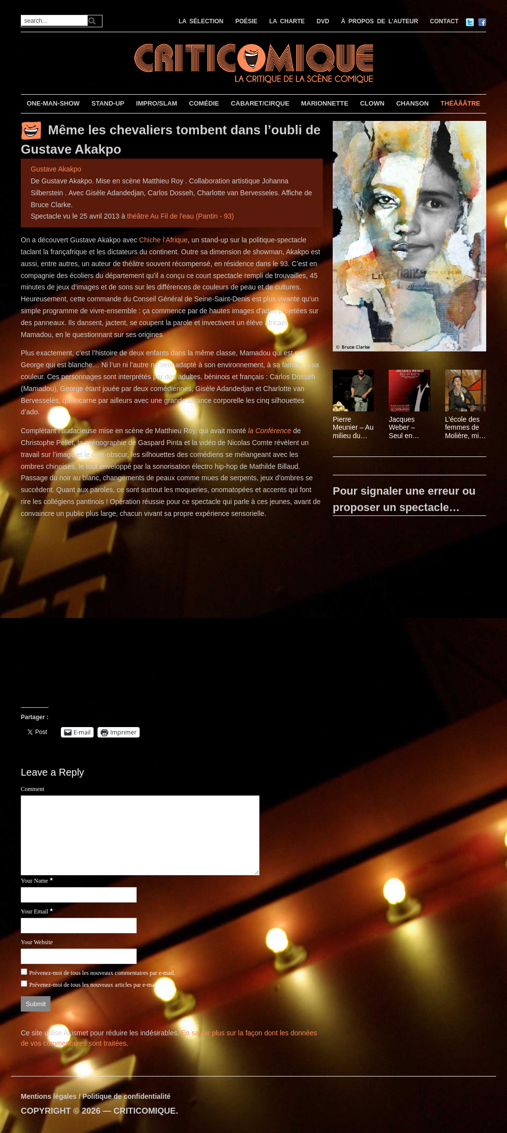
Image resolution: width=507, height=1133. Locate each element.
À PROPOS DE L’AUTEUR (379, 21)
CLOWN (372, 103)
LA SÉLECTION (201, 21)
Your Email (34, 911)
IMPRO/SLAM (156, 103)
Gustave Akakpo (56, 169)
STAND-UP (108, 103)
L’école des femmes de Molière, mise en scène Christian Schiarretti (465, 427)
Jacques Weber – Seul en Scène (402, 427)
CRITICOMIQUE (144, 1111)
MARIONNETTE (324, 103)
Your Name (34, 880)
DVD (323, 21)
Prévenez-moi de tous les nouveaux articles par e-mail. (94, 984)
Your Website (37, 942)
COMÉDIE (204, 103)
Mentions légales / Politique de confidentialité (96, 1096)
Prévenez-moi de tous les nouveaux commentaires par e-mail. (102, 972)
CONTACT (444, 21)
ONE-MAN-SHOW (53, 103)
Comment (32, 789)
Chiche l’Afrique (163, 240)
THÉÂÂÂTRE (460, 103)
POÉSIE (246, 21)
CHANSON (412, 103)
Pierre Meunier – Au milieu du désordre (353, 427)
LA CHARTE (287, 21)
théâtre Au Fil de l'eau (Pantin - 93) (180, 216)
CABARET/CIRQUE (260, 103)
